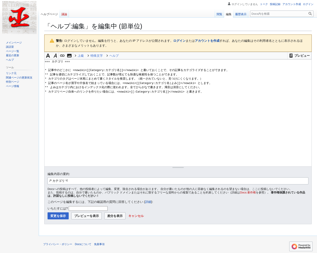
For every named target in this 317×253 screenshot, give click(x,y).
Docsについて (83, 244)
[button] (299, 55)
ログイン (179, 40)
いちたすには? (58, 208)
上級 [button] (81, 55)
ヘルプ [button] (114, 55)
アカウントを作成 (207, 40)
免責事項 (99, 244)
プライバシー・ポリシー (57, 244)
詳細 (148, 202)
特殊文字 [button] (96, 55)
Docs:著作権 (248, 192)
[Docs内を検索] (281, 14)
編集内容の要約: (59, 174)
